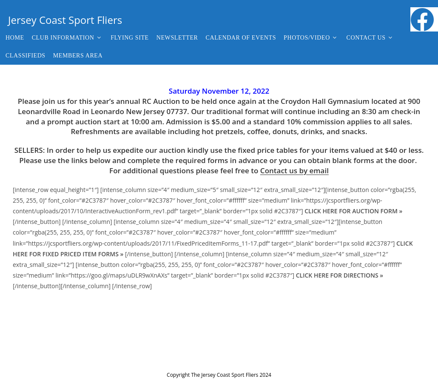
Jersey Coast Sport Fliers (65, 20)
